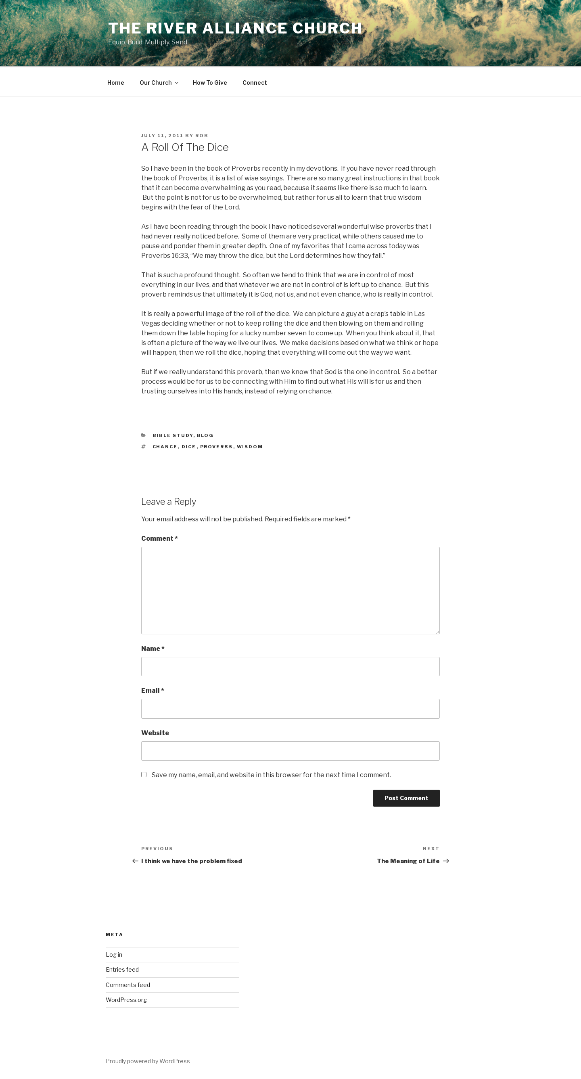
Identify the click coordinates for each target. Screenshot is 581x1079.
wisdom (250, 445)
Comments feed (128, 983)
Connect (254, 81)
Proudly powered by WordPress (148, 1059)
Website (155, 732)
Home (115, 81)
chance (165, 445)
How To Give (210, 81)
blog (205, 434)
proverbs (216, 445)
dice (189, 445)
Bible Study (173, 434)
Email (152, 689)
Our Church (160, 81)
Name (153, 647)
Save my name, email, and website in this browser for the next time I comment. (271, 774)
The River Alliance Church (235, 28)
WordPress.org (126, 998)
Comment (159, 537)
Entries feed (122, 968)
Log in (114, 953)
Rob (202, 134)
